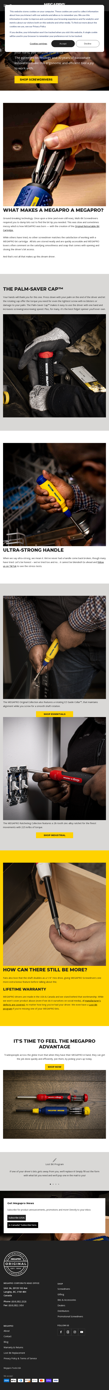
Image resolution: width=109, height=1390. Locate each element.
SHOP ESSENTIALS (54, 714)
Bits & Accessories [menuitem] (67, 1299)
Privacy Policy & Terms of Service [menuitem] (20, 1358)
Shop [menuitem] (60, 1284)
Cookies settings (38, 43)
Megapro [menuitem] (8, 1326)
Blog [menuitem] (6, 1341)
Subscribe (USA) (17, 1217)
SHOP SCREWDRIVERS (36, 79)
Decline (87, 43)
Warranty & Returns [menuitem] (13, 1347)
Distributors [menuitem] (63, 1310)
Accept (63, 43)
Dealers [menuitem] (61, 1305)
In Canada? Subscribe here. (23, 1225)
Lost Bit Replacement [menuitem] (14, 1352)
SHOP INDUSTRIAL (54, 835)
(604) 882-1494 (16, 1305)
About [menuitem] (7, 1330)
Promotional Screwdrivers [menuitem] (70, 1316)
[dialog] (54, 28)
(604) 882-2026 (18, 1301)
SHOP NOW (54, 1067)
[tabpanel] (54, 1169)
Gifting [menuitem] (61, 1294)
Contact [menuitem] (7, 1336)
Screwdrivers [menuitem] (64, 1288)
